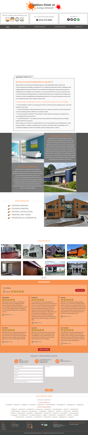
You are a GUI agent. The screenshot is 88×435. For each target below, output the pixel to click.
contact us (4, 429)
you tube (29, 427)
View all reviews (44, 349)
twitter (28, 426)
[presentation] (50, 383)
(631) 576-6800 (45, 20)
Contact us (78, 26)
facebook (29, 424)
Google (10, 314)
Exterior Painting (60, 26)
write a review (80, 290)
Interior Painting (39, 26)
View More (44, 277)
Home (7, 26)
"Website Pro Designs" (74, 424)
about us (4, 426)
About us (22, 26)
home (3, 424)
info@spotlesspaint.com (65, 361)
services (3, 427)
